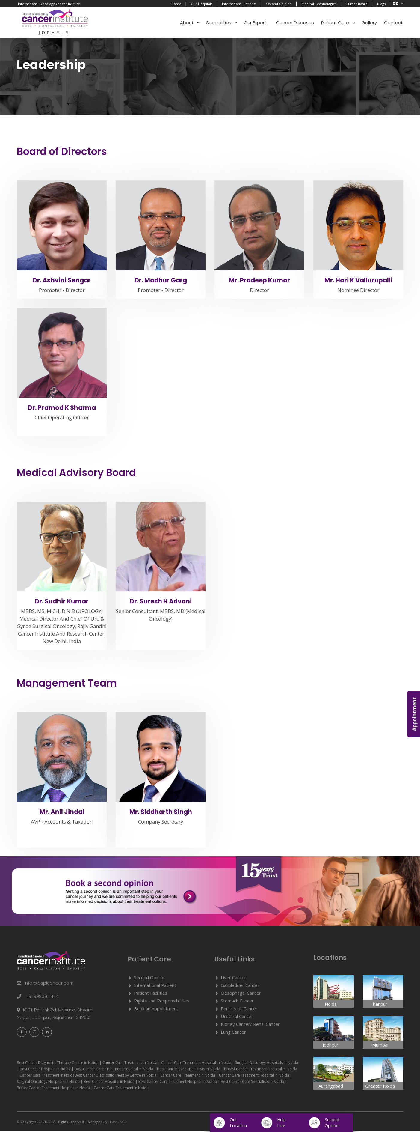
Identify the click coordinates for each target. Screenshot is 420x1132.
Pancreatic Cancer (239, 1009)
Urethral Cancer (237, 1017)
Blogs (381, 3)
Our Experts (256, 22)
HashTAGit (118, 1122)
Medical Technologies (318, 3)
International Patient (155, 986)
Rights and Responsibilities (161, 1001)
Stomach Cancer (237, 1001)
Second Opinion (279, 3)
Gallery (369, 22)
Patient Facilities (150, 993)
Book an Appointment (156, 1009)
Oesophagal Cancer (241, 993)
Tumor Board (357, 3)
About (187, 22)
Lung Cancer (233, 1032)
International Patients (239, 3)
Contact (393, 22)
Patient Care (335, 22)
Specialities (218, 22)
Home (176, 3)
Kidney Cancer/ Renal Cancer (250, 1025)
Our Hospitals (201, 3)
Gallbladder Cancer (240, 986)
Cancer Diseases (295, 22)
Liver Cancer (233, 978)
